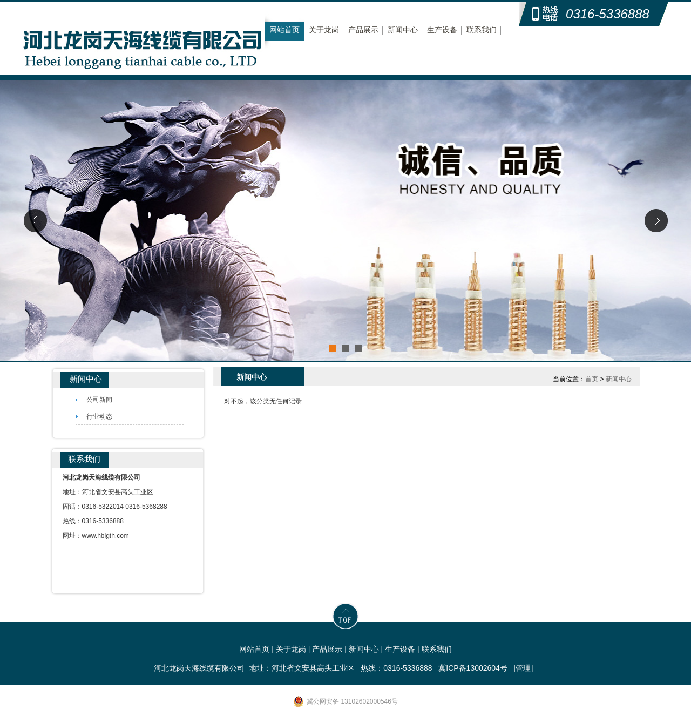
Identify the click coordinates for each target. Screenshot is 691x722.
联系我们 (481, 30)
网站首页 (284, 30)
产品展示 (363, 30)
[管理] (523, 668)
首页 (591, 379)
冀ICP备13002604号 (472, 668)
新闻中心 (403, 30)
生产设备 (442, 30)
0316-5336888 (607, 13)
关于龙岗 (324, 30)
